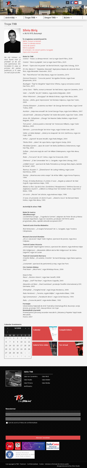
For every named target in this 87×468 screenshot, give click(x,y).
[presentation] (22, 430)
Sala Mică (45, 376)
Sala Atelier (46, 380)
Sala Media (46, 383)
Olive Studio (76, 466)
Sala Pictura (28, 383)
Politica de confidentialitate (28, 423)
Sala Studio (28, 380)
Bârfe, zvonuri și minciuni (32, 41)
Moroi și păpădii (28, 48)
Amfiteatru (28, 386)
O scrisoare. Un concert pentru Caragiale (38, 50)
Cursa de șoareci (29, 45)
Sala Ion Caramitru (30, 376)
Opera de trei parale (30, 52)
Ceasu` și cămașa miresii (32, 43)
